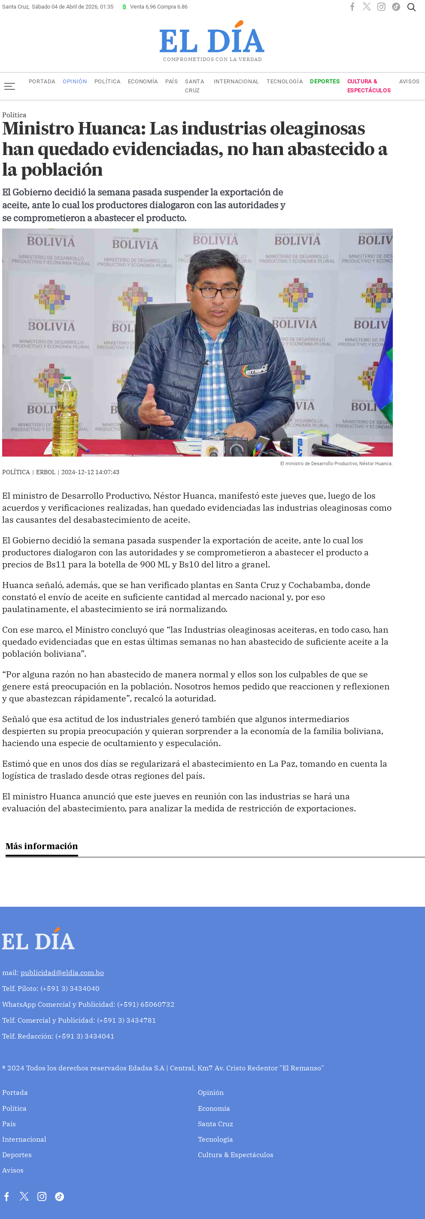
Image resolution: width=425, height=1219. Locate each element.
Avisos (409, 81)
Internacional (236, 81)
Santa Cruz (194, 86)
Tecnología (285, 81)
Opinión (75, 81)
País (171, 81)
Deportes (325, 81)
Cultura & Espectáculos (369, 86)
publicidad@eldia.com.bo (62, 972)
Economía (143, 81)
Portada (42, 81)
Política (107, 81)
